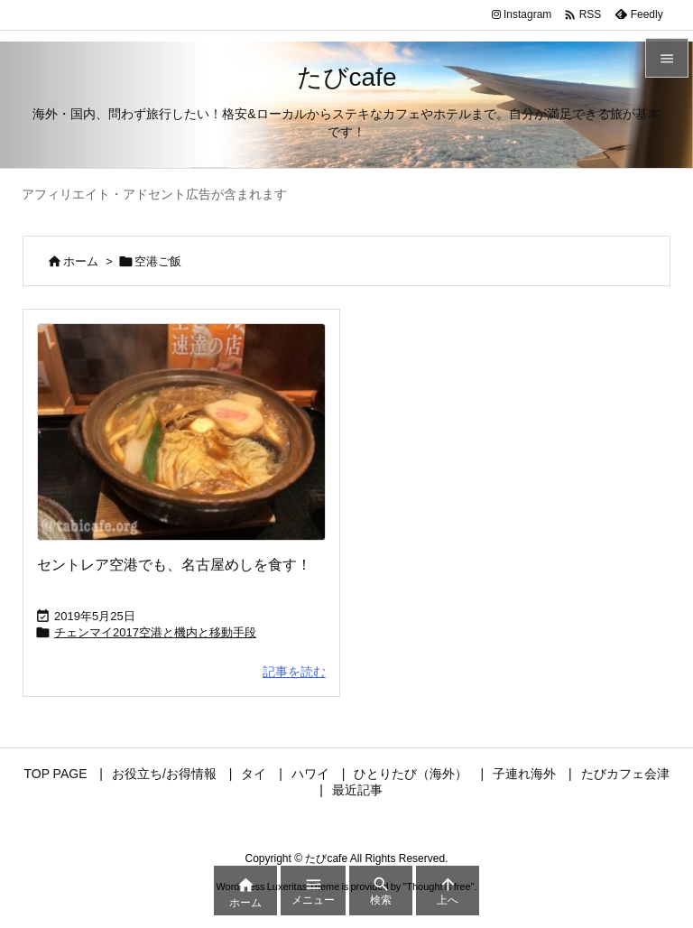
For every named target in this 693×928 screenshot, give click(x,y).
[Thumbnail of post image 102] (181, 431)
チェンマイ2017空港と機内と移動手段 (155, 632)
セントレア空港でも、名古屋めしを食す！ (174, 564)
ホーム (80, 261)
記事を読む (294, 671)
